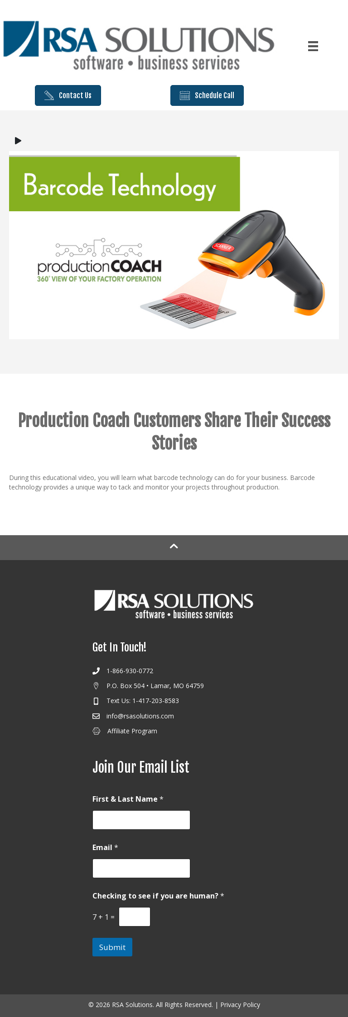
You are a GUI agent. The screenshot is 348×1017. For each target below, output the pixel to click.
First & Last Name (128, 799)
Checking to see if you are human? (158, 896)
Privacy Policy (240, 1004)
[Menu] (313, 46)
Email (105, 847)
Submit (112, 947)
